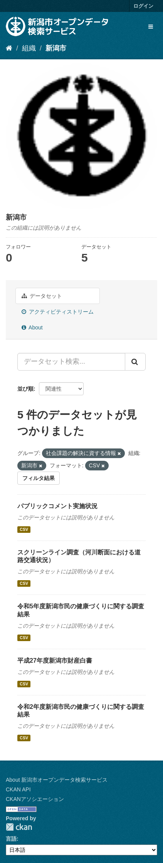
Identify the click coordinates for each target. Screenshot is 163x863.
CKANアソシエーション (35, 799)
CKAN (19, 827)
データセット (42, 296)
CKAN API (18, 789)
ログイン (143, 6)
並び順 (25, 389)
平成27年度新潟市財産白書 (54, 660)
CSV (24, 529)
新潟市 (55, 48)
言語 (11, 839)
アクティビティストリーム (58, 312)
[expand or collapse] (150, 26)
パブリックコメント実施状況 (57, 506)
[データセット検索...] (71, 362)
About (32, 327)
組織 (29, 48)
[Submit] (135, 362)
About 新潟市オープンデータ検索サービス (57, 780)
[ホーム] (9, 48)
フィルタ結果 (38, 478)
